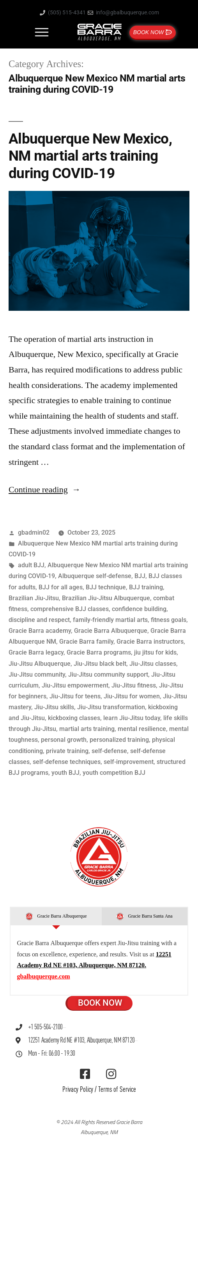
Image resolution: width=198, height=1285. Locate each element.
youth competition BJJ (114, 772)
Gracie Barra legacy (36, 652)
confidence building (139, 609)
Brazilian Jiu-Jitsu (34, 598)
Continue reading (45, 489)
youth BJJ (65, 772)
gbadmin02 (34, 532)
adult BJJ (31, 565)
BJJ (139, 576)
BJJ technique (106, 587)
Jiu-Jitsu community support (108, 674)
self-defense (109, 751)
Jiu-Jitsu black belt (100, 663)
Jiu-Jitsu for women (132, 696)
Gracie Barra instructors (150, 641)
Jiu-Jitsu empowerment (75, 685)
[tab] (56, 916)
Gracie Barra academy (40, 630)
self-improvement (129, 761)
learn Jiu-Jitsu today (131, 718)
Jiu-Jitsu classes (152, 663)
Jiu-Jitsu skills (54, 707)
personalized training (119, 739)
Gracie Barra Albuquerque (110, 630)
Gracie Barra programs (99, 652)
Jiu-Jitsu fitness (133, 685)
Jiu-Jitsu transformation (111, 707)
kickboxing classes (74, 718)
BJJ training (146, 587)
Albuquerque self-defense (94, 576)
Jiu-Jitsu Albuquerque (40, 663)
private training (67, 751)
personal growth (64, 739)
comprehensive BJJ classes (69, 609)
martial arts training (87, 729)
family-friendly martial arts (110, 619)
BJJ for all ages (61, 587)
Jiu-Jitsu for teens (75, 696)
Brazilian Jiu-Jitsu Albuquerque (106, 598)
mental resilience (142, 729)
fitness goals (168, 619)
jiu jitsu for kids (155, 652)
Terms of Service (117, 1089)
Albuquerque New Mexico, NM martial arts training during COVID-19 (90, 156)
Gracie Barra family (86, 641)
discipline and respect (39, 619)
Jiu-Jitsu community (37, 674)
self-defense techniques (67, 761)
